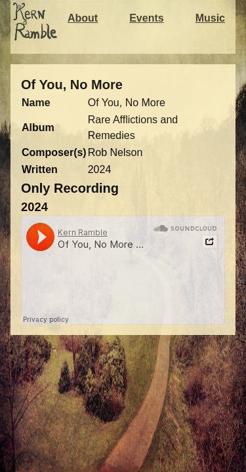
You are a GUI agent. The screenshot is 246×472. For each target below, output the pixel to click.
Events (146, 18)
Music (210, 18)
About (83, 18)
